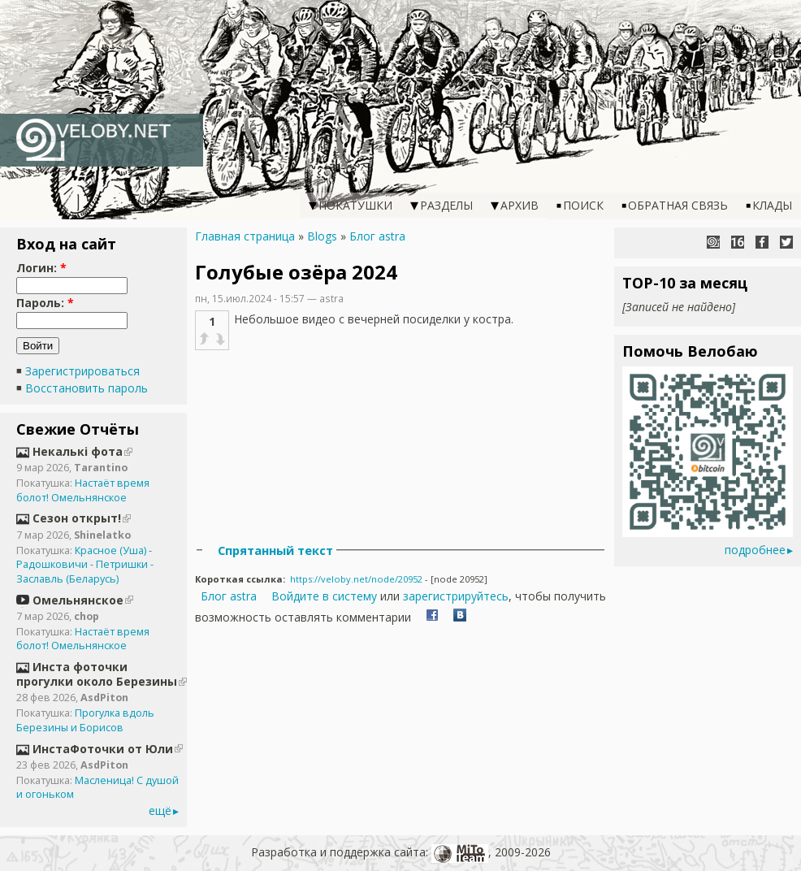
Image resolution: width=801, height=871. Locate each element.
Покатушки (355, 205)
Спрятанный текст (275, 550)
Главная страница (245, 236)
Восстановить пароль (86, 388)
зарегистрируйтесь (456, 596)
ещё (160, 810)
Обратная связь (678, 205)
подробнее (755, 549)
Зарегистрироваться (82, 371)
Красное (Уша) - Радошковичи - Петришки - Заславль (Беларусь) (85, 565)
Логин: (41, 267)
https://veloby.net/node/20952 (356, 579)
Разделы (446, 205)
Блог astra (377, 236)
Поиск (583, 205)
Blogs (322, 236)
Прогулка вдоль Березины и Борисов (85, 720)
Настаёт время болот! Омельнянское (82, 490)
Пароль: (45, 302)
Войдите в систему (324, 596)
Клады (772, 205)
